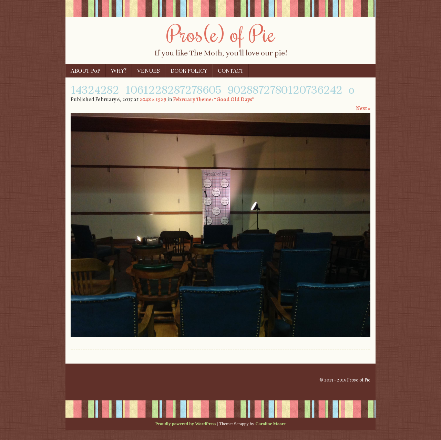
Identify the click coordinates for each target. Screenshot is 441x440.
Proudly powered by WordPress (185, 423)
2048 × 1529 (153, 99)
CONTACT (231, 70)
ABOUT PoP (85, 70)
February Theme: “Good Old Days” (214, 99)
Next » (363, 108)
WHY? (118, 70)
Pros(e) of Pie (220, 33)
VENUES (148, 70)
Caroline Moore (270, 423)
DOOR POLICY (189, 70)
